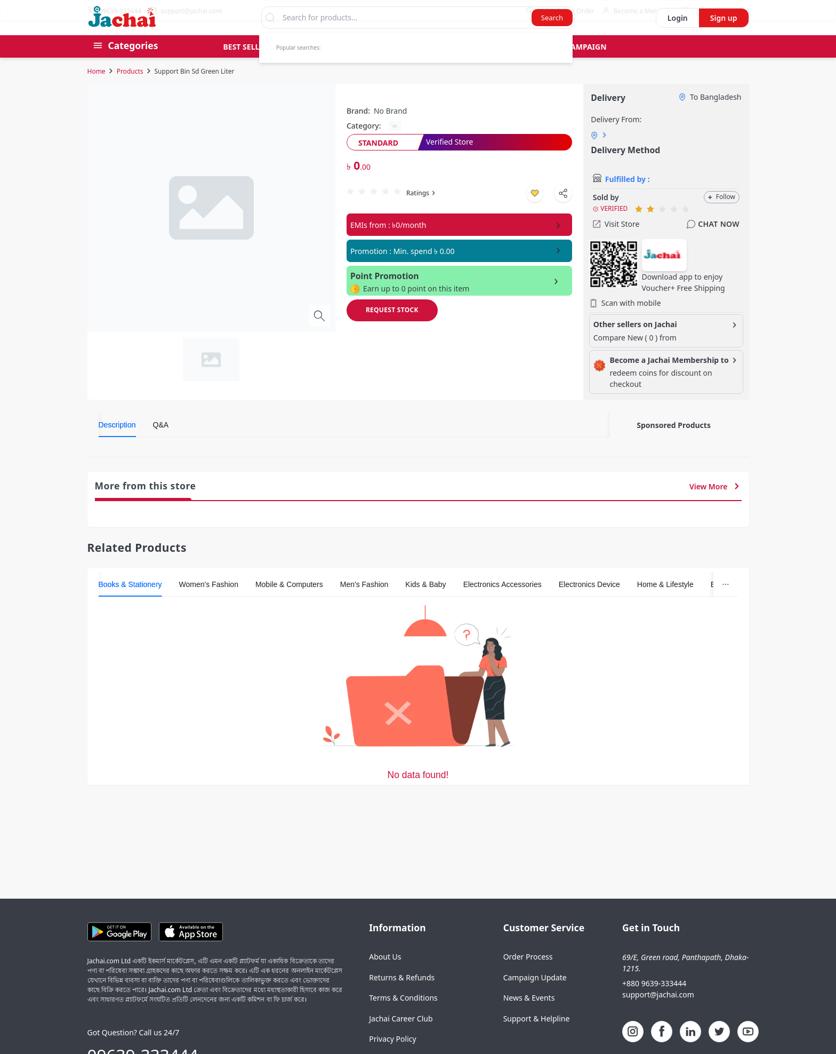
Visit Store (616, 244)
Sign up (723, 38)
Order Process (528, 977)
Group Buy (312, 67)
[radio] (350, 211)
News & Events (529, 1018)
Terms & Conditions (403, 1018)
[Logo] (122, 44)
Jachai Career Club (400, 1039)
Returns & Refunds (402, 998)
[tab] (117, 445)
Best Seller (246, 67)
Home (96, 91)
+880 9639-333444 (654, 1003)
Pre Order (377, 67)
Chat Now (712, 244)
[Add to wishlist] (535, 213)
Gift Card (439, 67)
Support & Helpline (536, 1039)
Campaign (586, 67)
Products (130, 91)
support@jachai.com (658, 1015)
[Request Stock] (392, 331)
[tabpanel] (354, 469)
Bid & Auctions (512, 67)
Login (678, 38)
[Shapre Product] (563, 213)
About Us (385, 977)
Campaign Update (535, 998)
